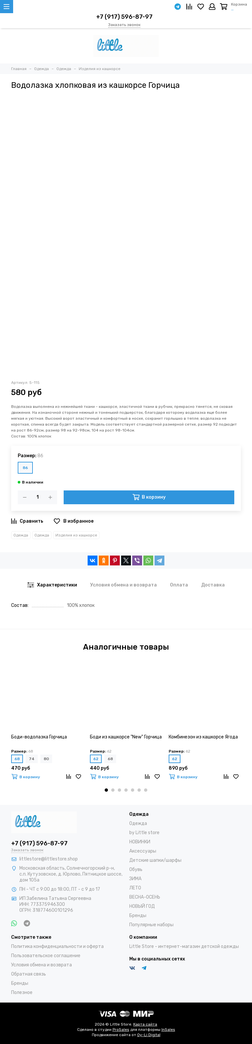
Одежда (20, 535)
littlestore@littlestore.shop (48, 859)
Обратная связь (28, 974)
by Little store (144, 832)
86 (25, 467)
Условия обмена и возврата (41, 965)
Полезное (21, 992)
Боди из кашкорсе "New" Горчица (126, 737)
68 (17, 759)
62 (95, 759)
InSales (168, 1029)
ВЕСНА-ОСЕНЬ (144, 897)
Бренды (137, 915)
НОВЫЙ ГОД (142, 906)
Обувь (135, 869)
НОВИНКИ (139, 842)
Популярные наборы (151, 925)
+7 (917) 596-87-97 (124, 16)
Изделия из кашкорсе (76, 535)
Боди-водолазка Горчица (39, 737)
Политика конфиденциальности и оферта (57, 946)
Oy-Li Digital (148, 1034)
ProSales (121, 1029)
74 (31, 759)
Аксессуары (142, 851)
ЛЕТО (135, 888)
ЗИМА (135, 879)
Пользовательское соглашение (45, 955)
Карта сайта (145, 1024)
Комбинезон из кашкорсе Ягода (203, 737)
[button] (106, 790)
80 (46, 759)
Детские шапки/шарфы (155, 860)
